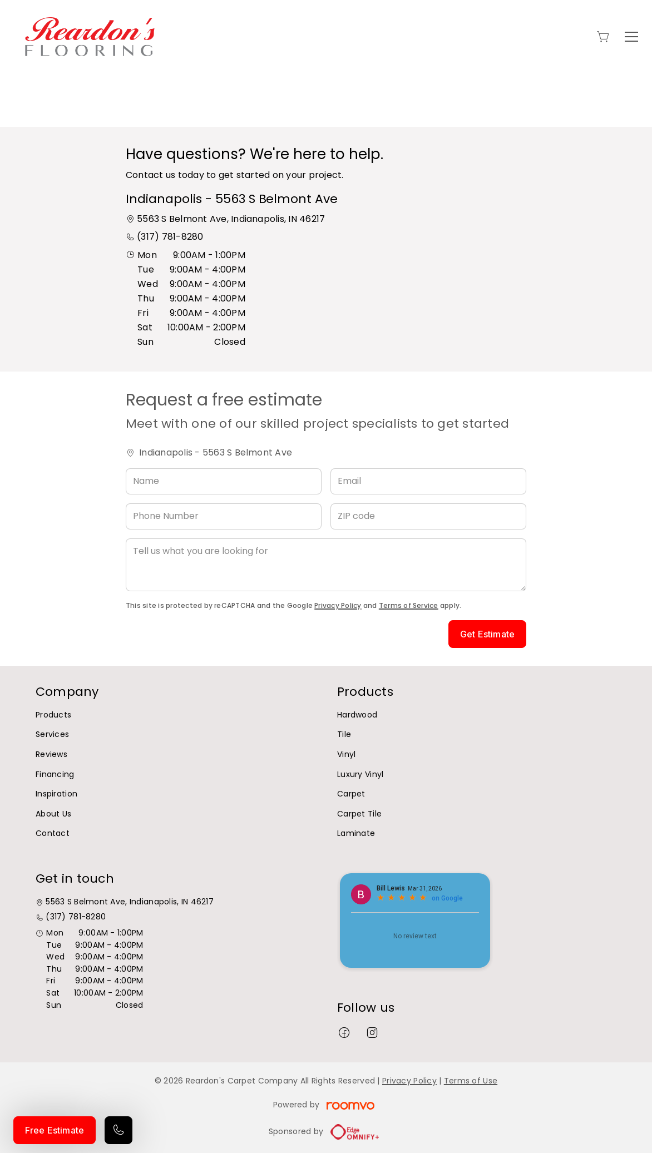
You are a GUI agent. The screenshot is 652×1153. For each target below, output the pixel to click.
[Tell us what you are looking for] (326, 564)
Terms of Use (470, 1080)
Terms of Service (408, 605)
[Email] (428, 481)
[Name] (224, 481)
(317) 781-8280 (170, 236)
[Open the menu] (631, 37)
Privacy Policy (337, 605)
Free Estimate (54, 1130)
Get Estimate (487, 634)
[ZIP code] (428, 516)
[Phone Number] (224, 516)
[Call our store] (118, 1130)
